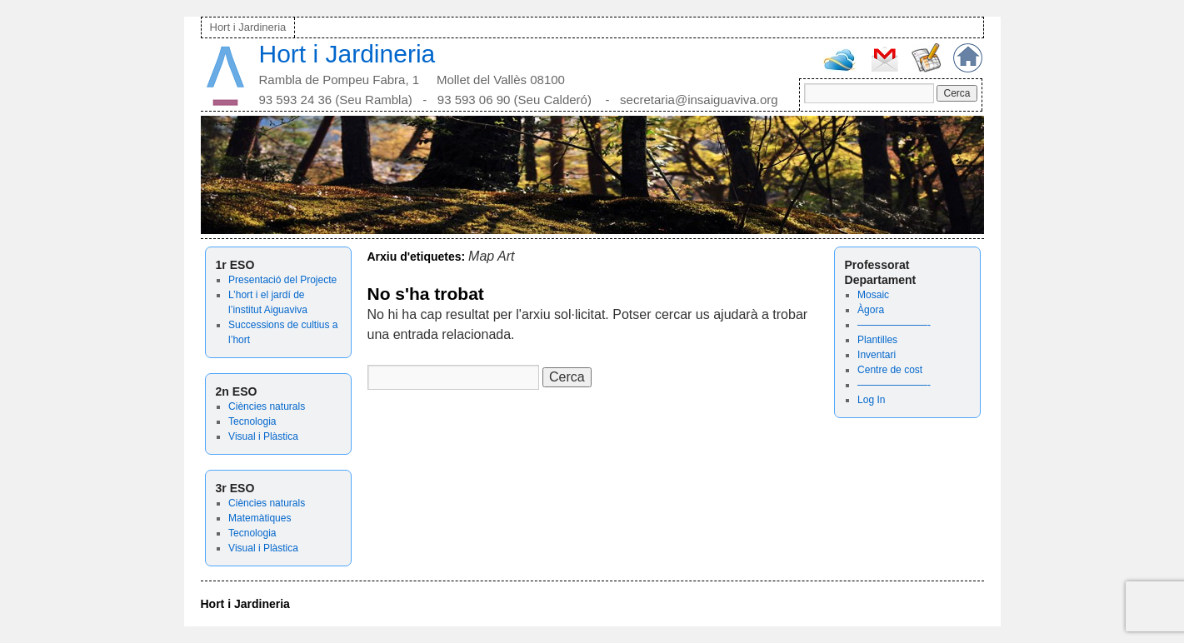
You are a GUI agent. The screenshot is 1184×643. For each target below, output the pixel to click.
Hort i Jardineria (248, 27)
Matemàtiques (259, 518)
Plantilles (877, 340)
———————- (894, 325)
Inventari (876, 355)
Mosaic (873, 295)
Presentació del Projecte (282, 280)
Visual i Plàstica (263, 436)
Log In (871, 400)
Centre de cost (889, 370)
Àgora (870, 310)
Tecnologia (252, 421)
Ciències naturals (266, 406)
